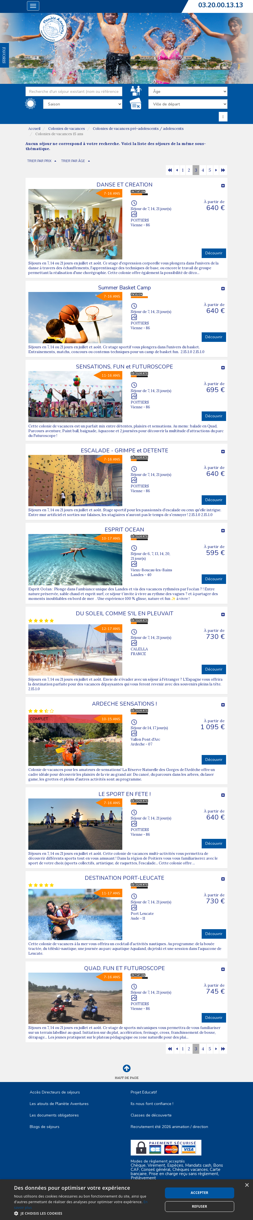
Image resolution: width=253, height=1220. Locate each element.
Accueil (34, 128)
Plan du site (135, 1194)
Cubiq (114, 1209)
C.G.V (38, 1194)
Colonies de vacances (66, 128)
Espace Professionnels (179, 1197)
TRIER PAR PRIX (39, 161)
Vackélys (149, 1209)
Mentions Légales (82, 1194)
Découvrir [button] (213, 253)
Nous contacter (214, 1194)
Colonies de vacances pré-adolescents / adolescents (138, 128)
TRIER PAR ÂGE (73, 161)
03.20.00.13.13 (220, 5)
